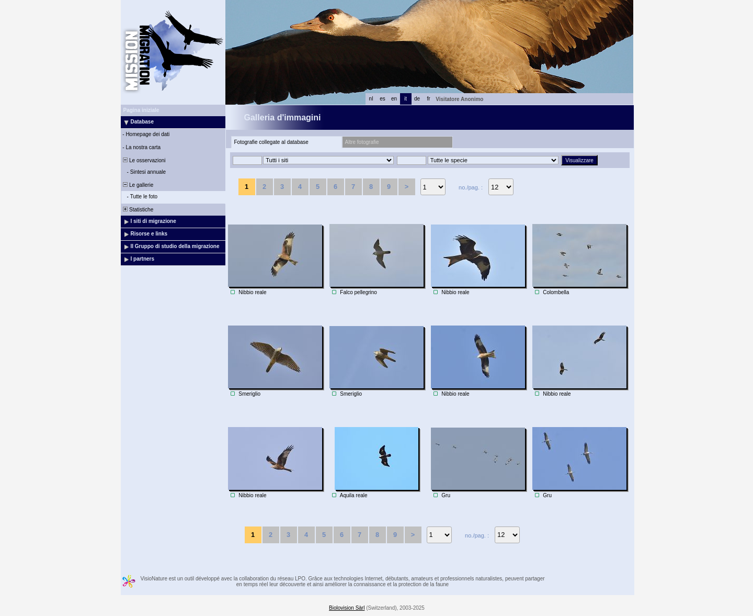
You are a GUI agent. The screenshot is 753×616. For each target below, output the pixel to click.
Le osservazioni (144, 160)
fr (428, 99)
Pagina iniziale (141, 110)
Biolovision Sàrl (346, 608)
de (417, 99)
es (382, 99)
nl (371, 99)
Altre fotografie (362, 142)
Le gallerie (138, 185)
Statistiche (138, 209)
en (394, 99)
